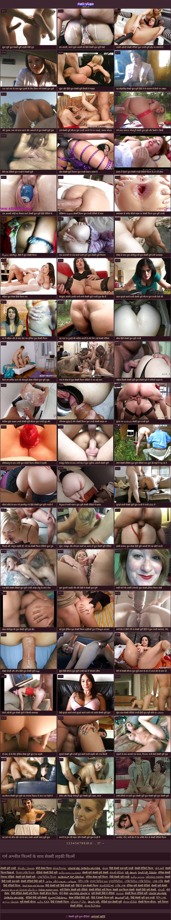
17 (98, 843)
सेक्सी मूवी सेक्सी (159, 885)
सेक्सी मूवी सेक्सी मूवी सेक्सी (95, 872)
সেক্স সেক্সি (158, 881)
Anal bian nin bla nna (33, 885)
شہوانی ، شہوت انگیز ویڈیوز (61, 881)
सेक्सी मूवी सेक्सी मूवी (26, 877)
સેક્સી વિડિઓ (106, 885)
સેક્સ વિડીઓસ (92, 905)
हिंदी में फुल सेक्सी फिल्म (87, 885)
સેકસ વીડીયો (130, 902)
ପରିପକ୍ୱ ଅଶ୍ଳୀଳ (155, 877)
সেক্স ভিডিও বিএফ (47, 877)
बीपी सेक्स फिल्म (44, 868)
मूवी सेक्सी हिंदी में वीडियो (103, 893)
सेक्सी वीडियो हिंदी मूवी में (32, 881)
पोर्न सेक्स (63, 893)
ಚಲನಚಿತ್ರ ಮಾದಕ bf (79, 893)
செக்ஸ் (120, 893)
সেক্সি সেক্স (120, 885)
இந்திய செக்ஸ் (26, 868)
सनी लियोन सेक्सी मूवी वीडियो (73, 889)
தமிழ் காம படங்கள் (70, 872)
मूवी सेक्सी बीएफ (28, 902)
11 (90, 843)
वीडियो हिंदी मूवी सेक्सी (36, 897)
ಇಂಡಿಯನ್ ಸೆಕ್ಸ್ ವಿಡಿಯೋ (71, 877)
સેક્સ (105, 868)
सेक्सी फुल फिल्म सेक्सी (123, 889)
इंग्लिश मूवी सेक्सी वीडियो (138, 885)
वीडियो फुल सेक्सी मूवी (111, 902)
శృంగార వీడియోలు (57, 897)
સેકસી (161, 889)
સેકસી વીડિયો (117, 872)
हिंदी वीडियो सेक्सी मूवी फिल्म (24, 893)
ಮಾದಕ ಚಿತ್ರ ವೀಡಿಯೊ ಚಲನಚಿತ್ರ (84, 868)
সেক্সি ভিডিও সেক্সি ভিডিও (138, 881)
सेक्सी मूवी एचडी (9, 868)
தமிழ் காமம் (137, 877)
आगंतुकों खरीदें (98, 916)
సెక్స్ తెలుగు (131, 872)
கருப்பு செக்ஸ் (11, 902)
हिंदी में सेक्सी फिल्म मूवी (102, 897)
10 (87, 843)
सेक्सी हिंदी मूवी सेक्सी (146, 889)
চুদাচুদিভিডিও (116, 881)
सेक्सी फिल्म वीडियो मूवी (136, 893)
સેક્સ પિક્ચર (60, 868)
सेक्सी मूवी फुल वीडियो (86, 4)
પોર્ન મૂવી (159, 868)
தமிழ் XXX (43, 902)
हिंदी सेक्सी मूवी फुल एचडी (143, 897)
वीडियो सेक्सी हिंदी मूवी (46, 872)
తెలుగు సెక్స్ (94, 902)
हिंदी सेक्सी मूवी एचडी (120, 877)
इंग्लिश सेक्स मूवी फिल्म (97, 877)
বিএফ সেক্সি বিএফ (25, 872)
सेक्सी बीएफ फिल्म (49, 893)
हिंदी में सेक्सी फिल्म (59, 902)
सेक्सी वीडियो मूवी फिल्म (100, 889)
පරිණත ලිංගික (78, 902)
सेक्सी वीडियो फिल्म (144, 868)
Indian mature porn (49, 889)
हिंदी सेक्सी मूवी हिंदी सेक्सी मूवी (59, 885)
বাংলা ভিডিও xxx (99, 881)
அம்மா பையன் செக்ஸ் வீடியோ (19, 889)
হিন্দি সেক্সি (83, 881)
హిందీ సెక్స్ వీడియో (147, 872)
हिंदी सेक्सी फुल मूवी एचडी (121, 868)
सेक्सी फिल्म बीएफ (147, 902)
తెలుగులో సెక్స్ (122, 897)
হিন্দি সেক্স (161, 897)
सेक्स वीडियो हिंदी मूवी (79, 897)
